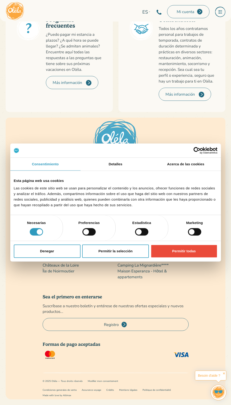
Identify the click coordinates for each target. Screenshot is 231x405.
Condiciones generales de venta (60, 389)
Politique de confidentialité (157, 389)
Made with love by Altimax (57, 395)
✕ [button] (224, 373)
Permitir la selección (116, 251)
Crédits (110, 389)
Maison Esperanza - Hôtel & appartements (142, 273)
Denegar (47, 251)
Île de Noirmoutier (58, 271)
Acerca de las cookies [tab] (185, 164)
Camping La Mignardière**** (143, 265)
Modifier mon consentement (103, 381)
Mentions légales (128, 389)
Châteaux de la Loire (61, 265)
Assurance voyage (91, 389)
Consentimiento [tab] (45, 164)
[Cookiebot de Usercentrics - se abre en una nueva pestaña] (196, 150)
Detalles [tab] (115, 164)
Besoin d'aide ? (209, 375)
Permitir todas (184, 251)
